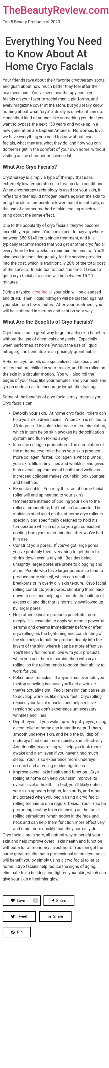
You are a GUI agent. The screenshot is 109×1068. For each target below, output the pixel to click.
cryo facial (42, 292)
